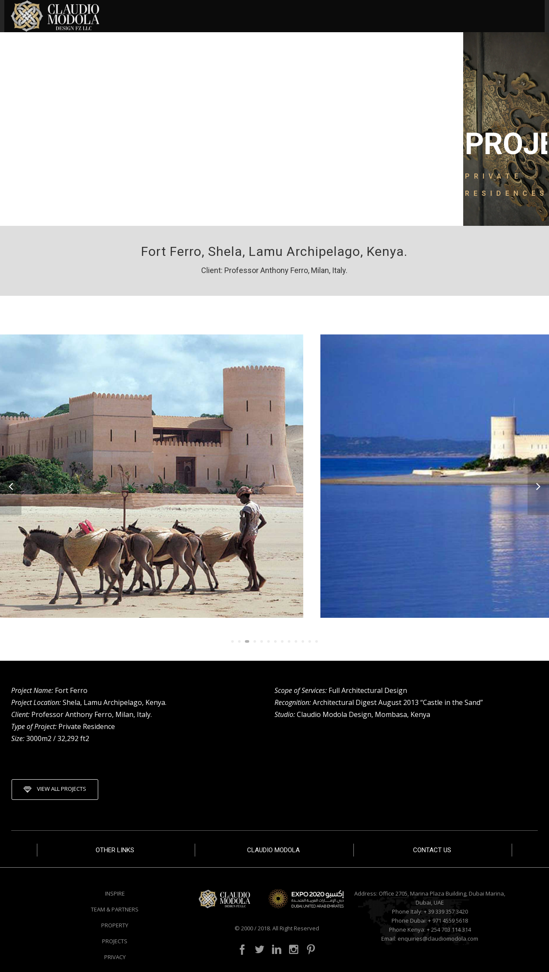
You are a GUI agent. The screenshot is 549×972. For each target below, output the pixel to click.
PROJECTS (114, 941)
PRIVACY (115, 957)
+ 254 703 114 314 (449, 929)
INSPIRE (115, 893)
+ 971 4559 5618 (448, 920)
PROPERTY (114, 925)
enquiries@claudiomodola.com (438, 938)
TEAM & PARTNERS (115, 909)
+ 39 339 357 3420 (446, 911)
